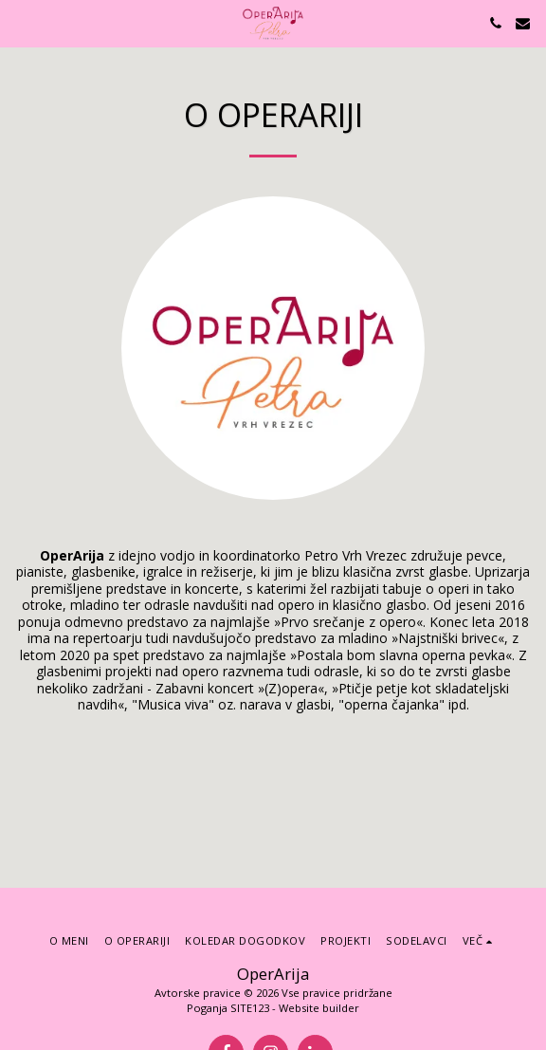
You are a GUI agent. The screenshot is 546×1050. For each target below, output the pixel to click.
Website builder (319, 1008)
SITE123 (249, 1008)
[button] (21, 22)
